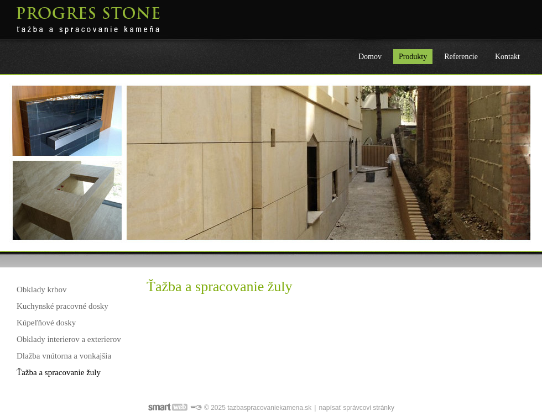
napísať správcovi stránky (356, 408)
